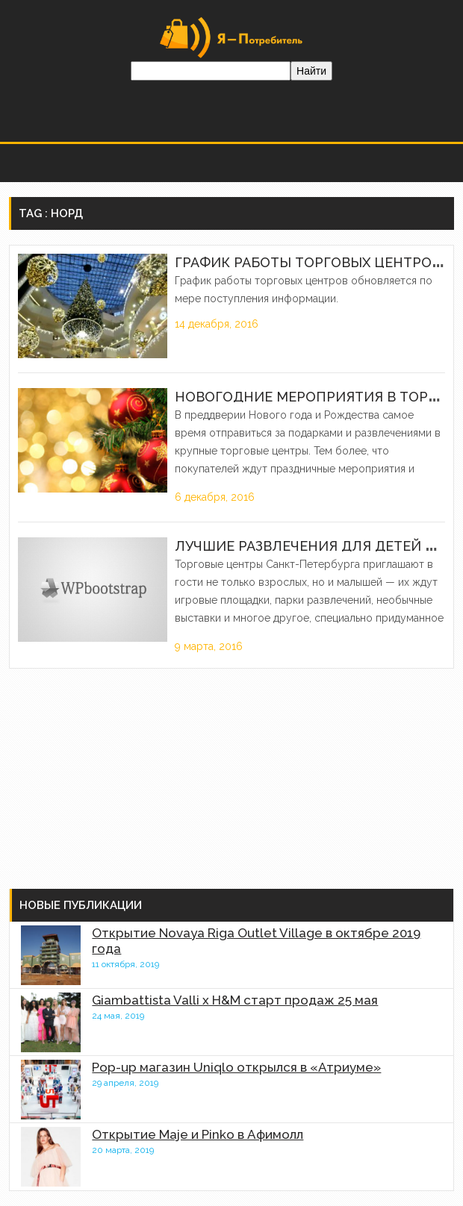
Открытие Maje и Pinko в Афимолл (197, 1134)
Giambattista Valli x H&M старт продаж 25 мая (235, 1000)
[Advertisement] (121, 777)
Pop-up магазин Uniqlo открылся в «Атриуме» (236, 1067)
